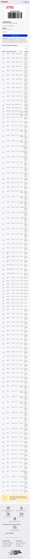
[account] (23, 2)
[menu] (28, 2)
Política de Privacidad (20, 543)
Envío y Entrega (19, 546)
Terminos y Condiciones (21, 542)
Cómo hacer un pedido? (7, 543)
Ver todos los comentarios (15, 530)
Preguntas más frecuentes (8, 542)
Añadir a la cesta (15, 35)
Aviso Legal (18, 545)
